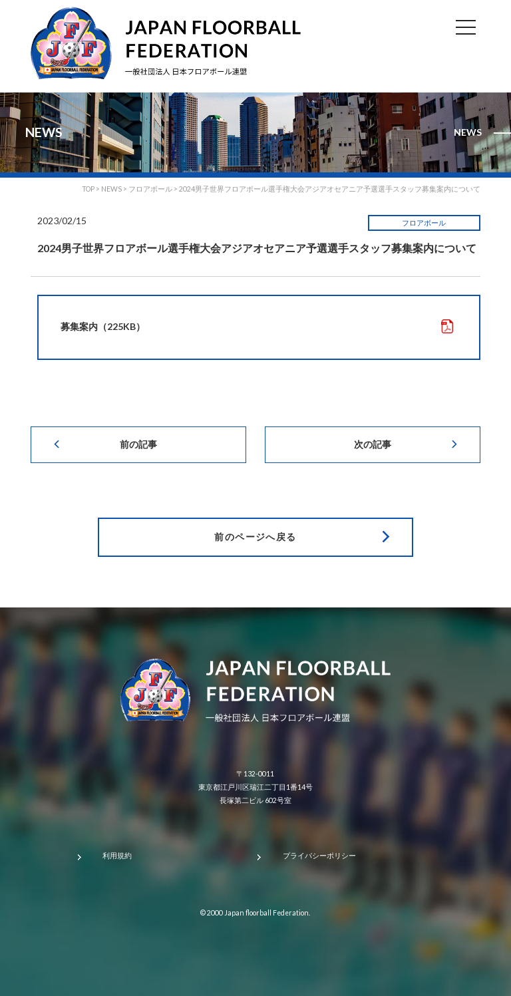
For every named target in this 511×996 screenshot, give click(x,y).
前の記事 (138, 444)
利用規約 (117, 856)
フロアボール (424, 223)
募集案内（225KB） (103, 326)
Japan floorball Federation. (267, 913)
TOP (88, 189)
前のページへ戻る (255, 536)
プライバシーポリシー (319, 856)
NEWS (111, 189)
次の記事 (372, 444)
